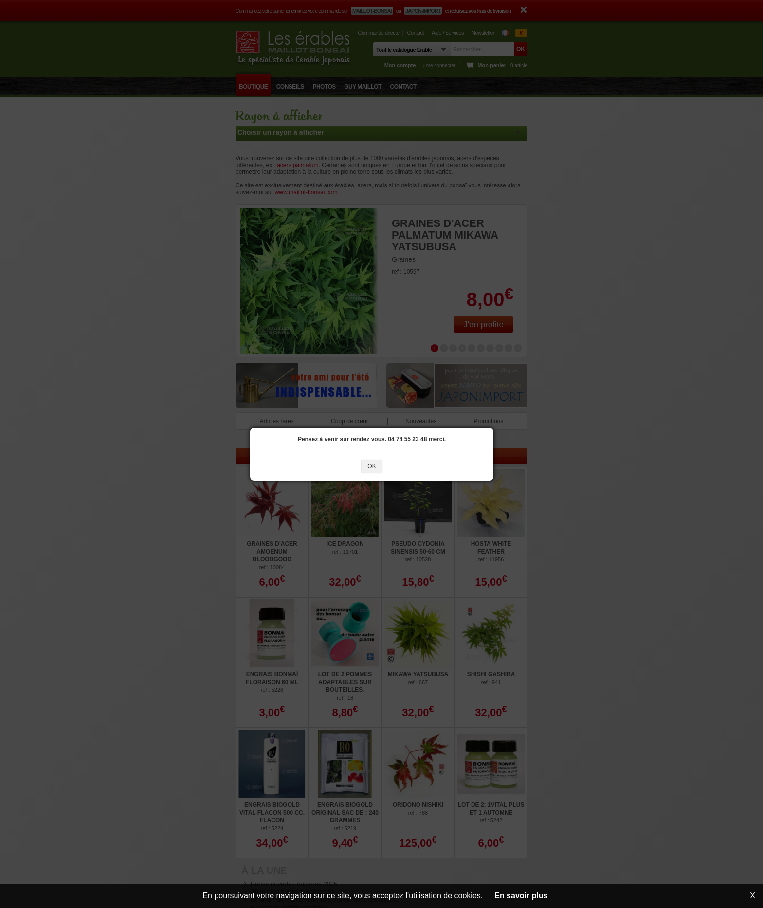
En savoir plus (520, 895)
